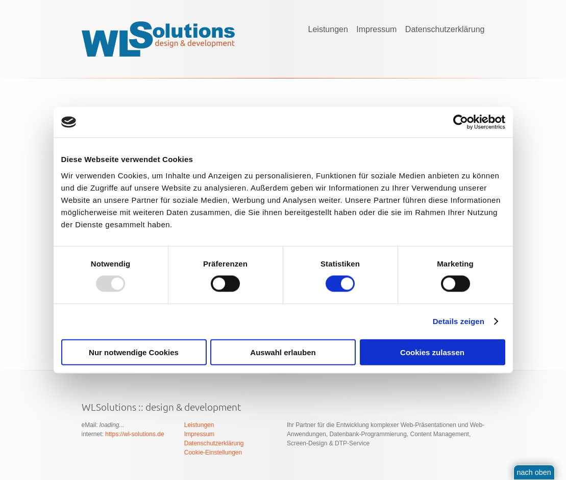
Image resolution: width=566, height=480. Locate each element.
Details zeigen (458, 321)
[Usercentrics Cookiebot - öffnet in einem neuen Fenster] (460, 122)
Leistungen (328, 29)
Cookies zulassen (432, 352)
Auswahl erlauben (282, 352)
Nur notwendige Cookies (134, 352)
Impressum (376, 29)
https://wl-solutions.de (134, 434)
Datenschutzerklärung (445, 29)
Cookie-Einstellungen (213, 452)
